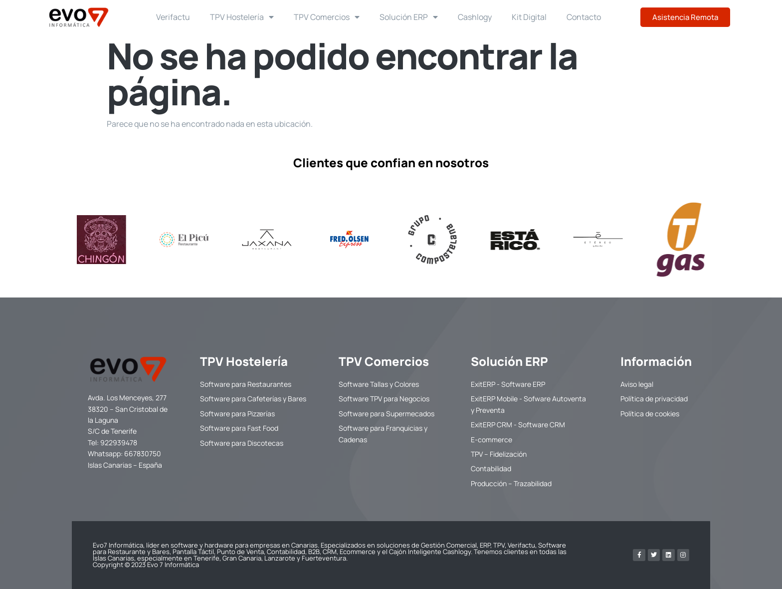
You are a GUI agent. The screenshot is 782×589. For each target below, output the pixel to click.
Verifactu (173, 16)
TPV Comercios (327, 17)
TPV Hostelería (242, 17)
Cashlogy (475, 16)
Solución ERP (409, 17)
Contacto (584, 16)
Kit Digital (529, 16)
